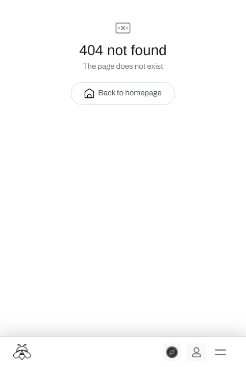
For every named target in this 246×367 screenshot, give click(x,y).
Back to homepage (122, 93)
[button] (220, 352)
